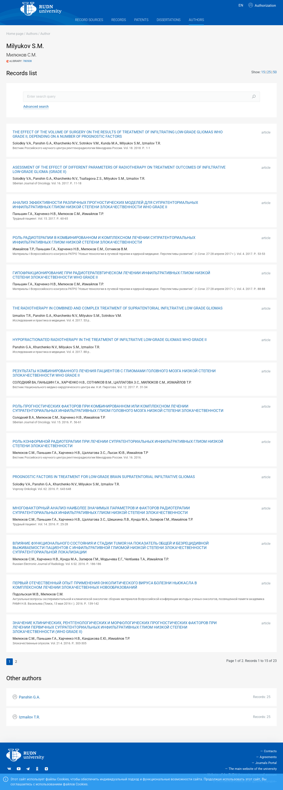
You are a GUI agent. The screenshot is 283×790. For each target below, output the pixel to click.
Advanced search (36, 115)
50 (275, 81)
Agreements (268, 757)
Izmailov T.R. (29, 725)
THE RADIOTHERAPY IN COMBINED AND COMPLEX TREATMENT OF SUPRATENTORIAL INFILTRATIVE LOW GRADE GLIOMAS (118, 316)
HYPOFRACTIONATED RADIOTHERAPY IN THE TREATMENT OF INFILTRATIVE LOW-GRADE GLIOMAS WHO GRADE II (110, 348)
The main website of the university (253, 769)
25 (269, 81)
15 (263, 81)
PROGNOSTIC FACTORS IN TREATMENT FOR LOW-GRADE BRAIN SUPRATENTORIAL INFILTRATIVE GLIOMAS (104, 485)
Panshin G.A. (29, 706)
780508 (27, 69)
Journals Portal (266, 763)
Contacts (270, 751)
